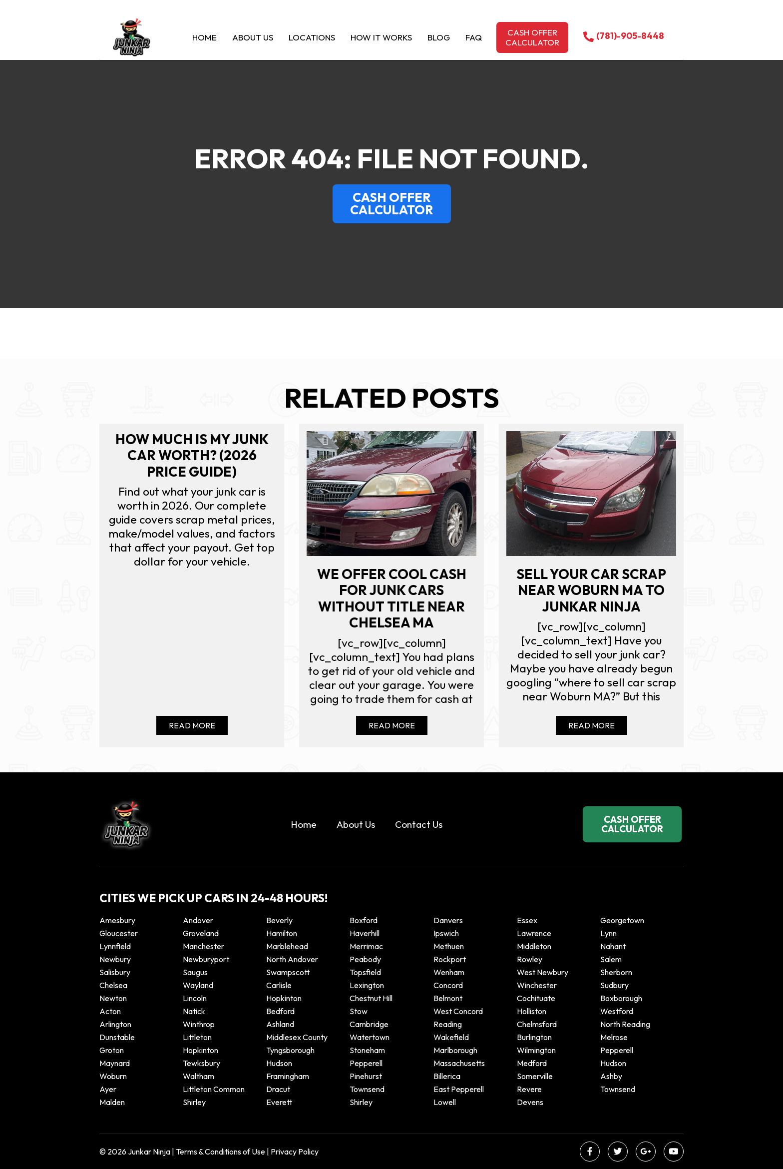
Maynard (114, 1063)
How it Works (381, 37)
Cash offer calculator (532, 37)
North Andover (292, 959)
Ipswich (446, 933)
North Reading (625, 1024)
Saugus (195, 972)
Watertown (370, 1037)
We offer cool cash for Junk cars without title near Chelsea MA (391, 598)
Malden (112, 1102)
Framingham (287, 1076)
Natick (194, 1011)
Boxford (364, 920)
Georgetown (622, 920)
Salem (611, 959)
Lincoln (195, 998)
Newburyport (206, 959)
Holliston (531, 1011)
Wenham (448, 972)
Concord (448, 985)
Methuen (448, 946)
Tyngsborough (290, 1050)
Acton (110, 1011)
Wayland (198, 985)
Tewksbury (201, 1063)
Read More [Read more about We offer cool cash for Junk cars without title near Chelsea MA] (392, 725)
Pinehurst (366, 1076)
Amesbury (117, 920)
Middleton (534, 946)
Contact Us (418, 824)
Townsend (367, 1089)
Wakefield (451, 1037)
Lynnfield (115, 946)
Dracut (278, 1089)
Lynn (608, 933)
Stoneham (367, 1050)
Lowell (444, 1102)
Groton (111, 1050)
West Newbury (542, 972)
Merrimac (366, 946)
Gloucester (118, 933)
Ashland (280, 1024)
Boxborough (621, 998)
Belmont (447, 998)
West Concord (458, 1011)
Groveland (201, 933)
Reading (447, 1024)
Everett (279, 1102)
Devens (530, 1102)
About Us (252, 37)
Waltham (198, 1076)
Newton (113, 998)
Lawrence (534, 933)
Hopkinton (284, 998)
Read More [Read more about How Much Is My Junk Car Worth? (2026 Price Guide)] (192, 725)
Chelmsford (537, 1024)
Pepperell (616, 1050)
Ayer (107, 1089)
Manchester (203, 946)
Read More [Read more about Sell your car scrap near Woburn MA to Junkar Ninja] (591, 725)
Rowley (529, 959)
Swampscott (288, 972)
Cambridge (369, 1024)
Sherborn (616, 972)
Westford (616, 1011)
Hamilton (281, 933)
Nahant (613, 946)
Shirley (194, 1102)
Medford (532, 1063)
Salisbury (114, 972)
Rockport (449, 959)
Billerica (446, 1076)
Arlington (115, 1024)
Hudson (279, 1063)
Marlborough (455, 1050)
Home (204, 37)
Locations (312, 37)
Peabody (365, 959)
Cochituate (536, 998)
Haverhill (365, 933)
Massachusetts (459, 1063)
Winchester (537, 985)
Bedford (280, 1011)
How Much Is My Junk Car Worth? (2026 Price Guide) (192, 455)
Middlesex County (297, 1037)
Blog (438, 37)
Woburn (113, 1076)
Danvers (448, 920)
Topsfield (365, 972)
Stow (359, 1011)
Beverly (279, 920)
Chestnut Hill (371, 998)
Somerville (535, 1076)
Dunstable (117, 1037)
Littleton (197, 1037)
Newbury (115, 959)
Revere (530, 1089)
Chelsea (113, 985)
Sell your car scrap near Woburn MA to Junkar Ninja (591, 590)
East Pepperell (458, 1089)
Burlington (534, 1037)
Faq (473, 37)
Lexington (367, 985)
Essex (527, 920)
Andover (198, 920)
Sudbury (614, 985)
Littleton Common (214, 1089)
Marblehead (287, 946)
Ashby (611, 1076)
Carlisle (279, 985)
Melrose (614, 1037)
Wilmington (536, 1050)
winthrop (199, 1024)
